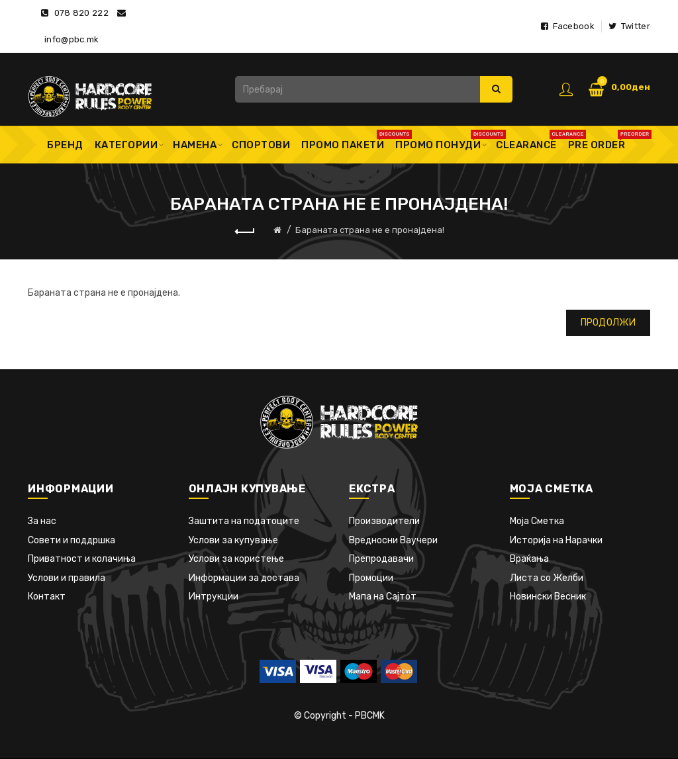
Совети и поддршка (71, 540)
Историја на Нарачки (556, 540)
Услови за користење (236, 558)
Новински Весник (548, 596)
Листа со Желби (546, 578)
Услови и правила (66, 578)
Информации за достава (244, 578)
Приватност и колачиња (82, 558)
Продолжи (608, 322)
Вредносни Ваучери (393, 540)
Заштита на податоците (244, 521)
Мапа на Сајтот (382, 596)
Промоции (371, 578)
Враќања (529, 558)
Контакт (47, 596)
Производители (384, 521)
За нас (42, 521)
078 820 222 (81, 13)
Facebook (568, 26)
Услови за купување (233, 540)
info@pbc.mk (71, 39)
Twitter (629, 26)
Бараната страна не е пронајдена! (369, 230)
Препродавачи (381, 558)
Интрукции (213, 596)
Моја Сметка (537, 521)
